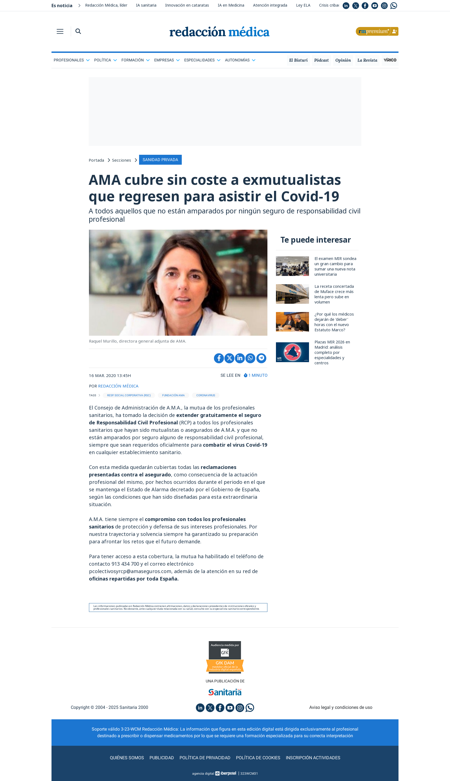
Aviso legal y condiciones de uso (340, 707)
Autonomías (240, 60)
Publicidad (162, 757)
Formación (135, 60)
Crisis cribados (332, 5)
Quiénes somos (127, 757)
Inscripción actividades (313, 757)
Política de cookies (258, 757)
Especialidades (202, 60)
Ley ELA (303, 5)
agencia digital (203, 773)
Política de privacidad (205, 757)
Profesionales (72, 60)
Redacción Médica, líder (106, 5)
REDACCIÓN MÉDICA (118, 386)
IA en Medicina (231, 5)
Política (105, 60)
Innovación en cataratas (187, 5)
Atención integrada (270, 5)
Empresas (167, 60)
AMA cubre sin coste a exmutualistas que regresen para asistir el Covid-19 (215, 187)
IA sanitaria (146, 5)
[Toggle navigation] (60, 31)
